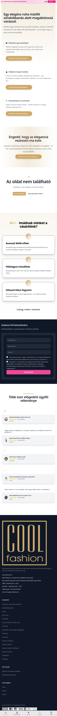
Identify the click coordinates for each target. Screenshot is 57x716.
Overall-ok (5, 637)
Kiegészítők (5, 655)
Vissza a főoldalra (19, 193)
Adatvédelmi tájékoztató (9, 675)
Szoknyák (5, 633)
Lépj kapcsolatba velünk (36, 193)
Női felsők (5, 626)
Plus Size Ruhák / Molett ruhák (11, 622)
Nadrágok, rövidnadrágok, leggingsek (13, 630)
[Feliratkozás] (28, 372)
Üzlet (46, 1)
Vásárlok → (52, 1)
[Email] (28, 352)
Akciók (4, 611)
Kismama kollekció (7, 641)
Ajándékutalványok (7, 608)
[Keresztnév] (28, 346)
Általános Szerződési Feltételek (11, 671)
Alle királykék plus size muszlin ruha (20, 495)
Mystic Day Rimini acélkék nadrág (19, 438)
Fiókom (4, 694)
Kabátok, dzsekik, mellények (10, 648)
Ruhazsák (5, 659)
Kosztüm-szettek (7, 644)
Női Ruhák (5, 619)
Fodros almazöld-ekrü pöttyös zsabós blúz (22, 477)
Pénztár (4, 691)
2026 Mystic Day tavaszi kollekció (11, 604)
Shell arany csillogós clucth (17, 457)
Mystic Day (5, 615)
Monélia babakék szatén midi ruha (19, 417)
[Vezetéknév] (28, 340)
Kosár (3, 687)
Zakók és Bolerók (7, 652)
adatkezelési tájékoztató (21, 359)
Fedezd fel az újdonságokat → (19, 58)
